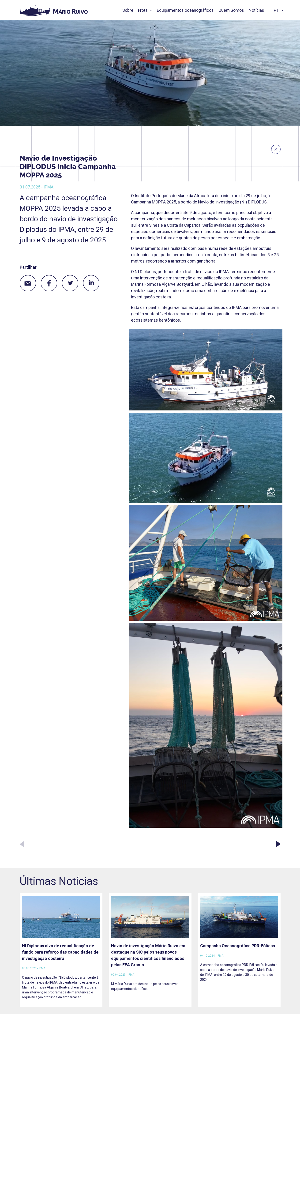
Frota (142, 10)
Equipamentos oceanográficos (185, 10)
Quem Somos (231, 10)
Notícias (256, 10)
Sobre (127, 10)
